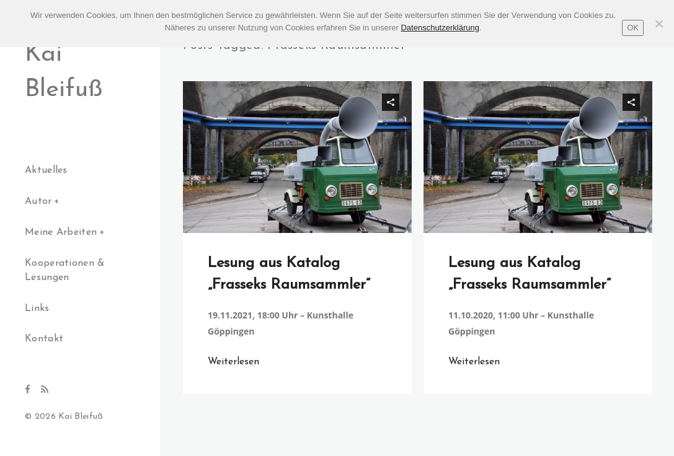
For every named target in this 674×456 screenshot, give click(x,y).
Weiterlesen (233, 362)
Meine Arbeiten (61, 232)
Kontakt (44, 339)
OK (633, 27)
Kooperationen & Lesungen (65, 270)
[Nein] (658, 23)
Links (37, 309)
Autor (38, 201)
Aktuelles (46, 170)
